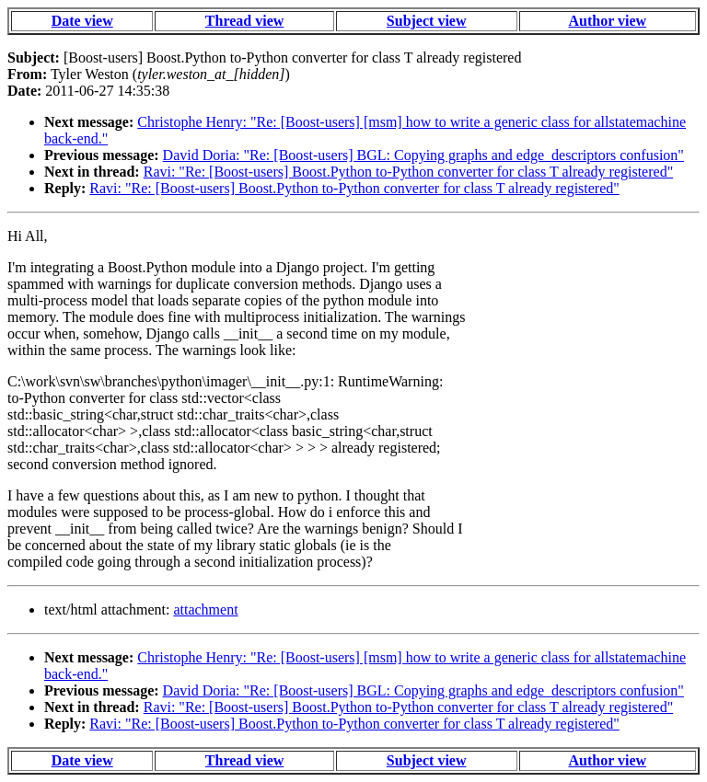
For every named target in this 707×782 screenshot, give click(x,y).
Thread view (244, 21)
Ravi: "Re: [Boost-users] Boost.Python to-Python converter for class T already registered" (408, 171)
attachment (205, 609)
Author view (608, 21)
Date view (82, 21)
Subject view (427, 21)
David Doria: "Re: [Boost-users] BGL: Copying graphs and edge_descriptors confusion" (423, 155)
